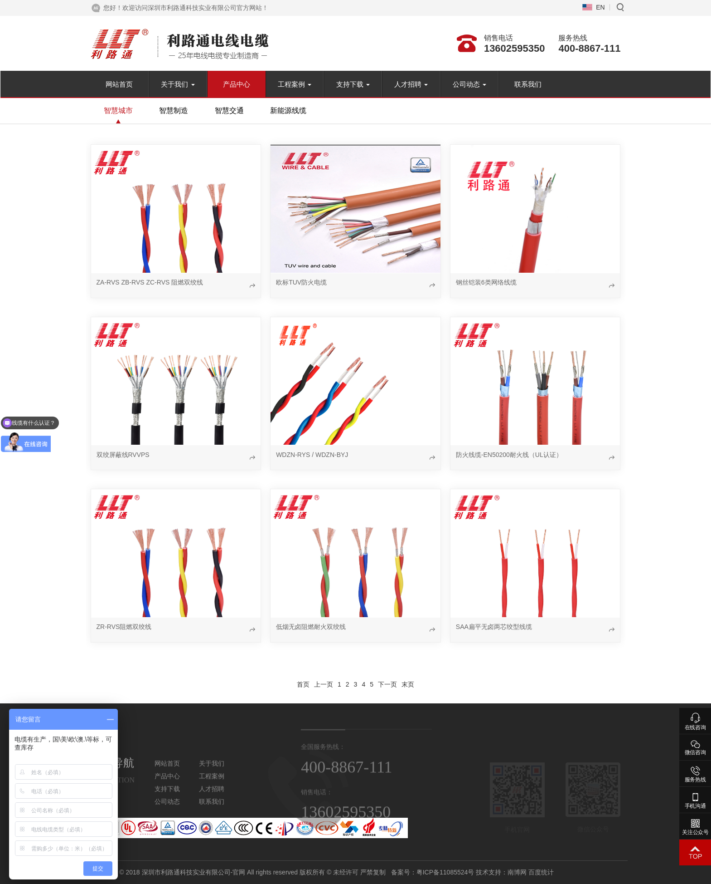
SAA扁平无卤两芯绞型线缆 (494, 626)
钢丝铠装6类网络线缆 (486, 282)
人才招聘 (411, 84)
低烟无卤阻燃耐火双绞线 (311, 626)
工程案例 (294, 84)
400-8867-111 (589, 48)
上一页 (323, 684)
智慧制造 (173, 110)
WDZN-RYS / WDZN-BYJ (312, 454)
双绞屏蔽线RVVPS (123, 454)
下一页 (387, 684)
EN (600, 7)
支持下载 (353, 84)
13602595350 (514, 48)
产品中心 (236, 84)
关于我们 (177, 84)
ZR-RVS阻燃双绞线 (124, 626)
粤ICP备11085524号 (522, 872)
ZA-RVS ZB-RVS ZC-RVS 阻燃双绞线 (150, 282)
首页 (303, 684)
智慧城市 (118, 110)
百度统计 (618, 872)
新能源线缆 (288, 110)
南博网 (594, 872)
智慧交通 (229, 110)
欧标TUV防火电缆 (301, 282)
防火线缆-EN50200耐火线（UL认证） (509, 454)
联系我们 (528, 84)
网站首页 (119, 84)
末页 (407, 684)
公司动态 (469, 84)
